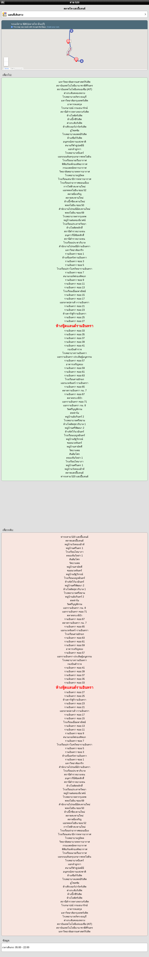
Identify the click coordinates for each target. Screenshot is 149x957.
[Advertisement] (74, 504)
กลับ (2, 2)
